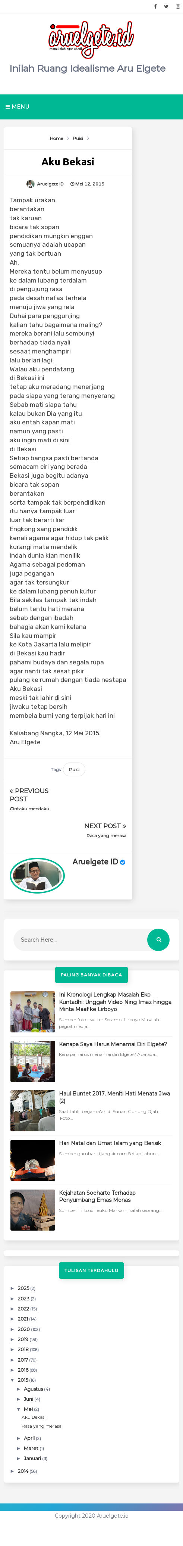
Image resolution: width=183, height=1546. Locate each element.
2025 (24, 1288)
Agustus (34, 1389)
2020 (24, 1329)
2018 (24, 1349)
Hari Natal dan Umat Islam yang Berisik (110, 1143)
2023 (24, 1299)
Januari (33, 1458)
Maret (32, 1448)
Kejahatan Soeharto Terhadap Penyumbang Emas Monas (97, 1197)
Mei (29, 1409)
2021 (23, 1319)
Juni (29, 1399)
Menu (17, 106)
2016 (23, 1370)
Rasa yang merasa (106, 835)
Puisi (74, 769)
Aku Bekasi (33, 1417)
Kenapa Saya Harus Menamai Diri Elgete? (113, 1044)
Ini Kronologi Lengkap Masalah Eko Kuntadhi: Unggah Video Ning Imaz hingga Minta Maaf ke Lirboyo (115, 1002)
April (30, 1438)
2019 (23, 1339)
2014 (23, 1471)
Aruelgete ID (95, 862)
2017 (23, 1360)
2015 (23, 1380)
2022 (24, 1309)
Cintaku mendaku (29, 808)
